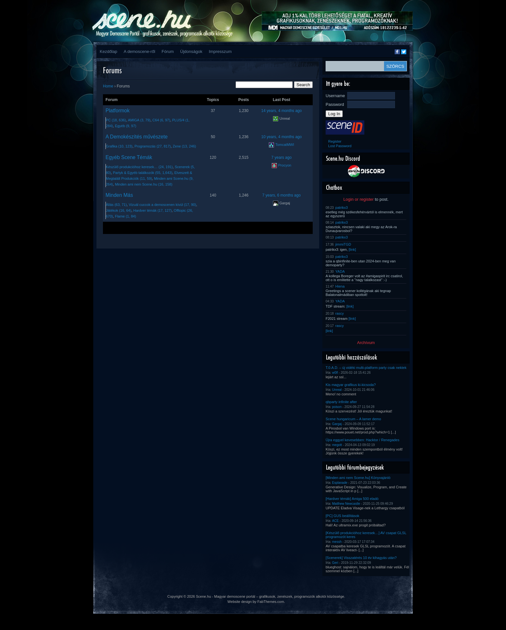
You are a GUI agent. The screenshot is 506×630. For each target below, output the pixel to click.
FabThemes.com (271, 602)
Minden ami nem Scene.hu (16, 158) (143, 184)
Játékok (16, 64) (118, 210)
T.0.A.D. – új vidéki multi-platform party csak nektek (366, 368)
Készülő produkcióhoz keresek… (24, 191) (139, 167)
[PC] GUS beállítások (342, 516)
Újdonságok (191, 51)
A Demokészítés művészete (136, 136)
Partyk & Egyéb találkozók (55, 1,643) (142, 173)
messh (336, 542)
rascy (339, 313)
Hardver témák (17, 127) (152, 210)
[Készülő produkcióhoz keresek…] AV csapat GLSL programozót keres (366, 535)
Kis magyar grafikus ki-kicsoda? (351, 385)
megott (337, 445)
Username (335, 95)
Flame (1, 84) (125, 216)
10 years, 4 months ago (281, 137)
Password (335, 104)
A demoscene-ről (139, 51)
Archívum (366, 342)
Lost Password (339, 146)
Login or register (358, 199)
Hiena (340, 286)
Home (108, 86)
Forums (112, 70)
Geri (335, 562)
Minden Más (119, 195)
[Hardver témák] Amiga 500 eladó (352, 499)
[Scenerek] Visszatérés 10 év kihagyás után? (361, 558)
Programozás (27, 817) (153, 146)
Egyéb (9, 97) (125, 126)
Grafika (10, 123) (119, 146)
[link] (352, 249)
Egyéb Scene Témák (129, 157)
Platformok (118, 110)
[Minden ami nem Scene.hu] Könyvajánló (358, 478)
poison (336, 407)
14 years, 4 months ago (281, 110)
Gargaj (337, 424)
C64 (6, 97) (161, 120)
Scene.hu (203, 596)
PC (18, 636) (116, 120)
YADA (340, 271)
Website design (240, 602)
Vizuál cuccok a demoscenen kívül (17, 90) (162, 205)
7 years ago (281, 157)
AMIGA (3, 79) (139, 120)
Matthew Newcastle (346, 503)
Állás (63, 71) (116, 205)
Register (334, 141)
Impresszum (220, 51)
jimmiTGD (343, 244)
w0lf (335, 372)
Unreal (336, 389)
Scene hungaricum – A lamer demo (353, 419)
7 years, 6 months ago (281, 195)
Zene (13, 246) (184, 146)
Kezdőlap (108, 51)
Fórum (168, 51)
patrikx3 (341, 207)
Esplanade (339, 482)
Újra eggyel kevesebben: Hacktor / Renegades (362, 440)
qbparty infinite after (341, 402)
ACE (335, 521)
